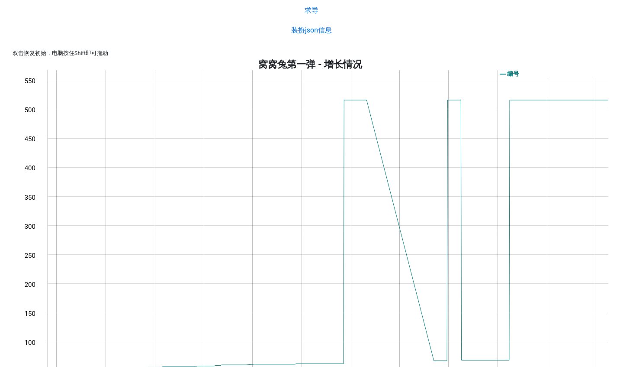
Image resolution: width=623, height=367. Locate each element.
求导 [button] (311, 10)
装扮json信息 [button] (311, 30)
